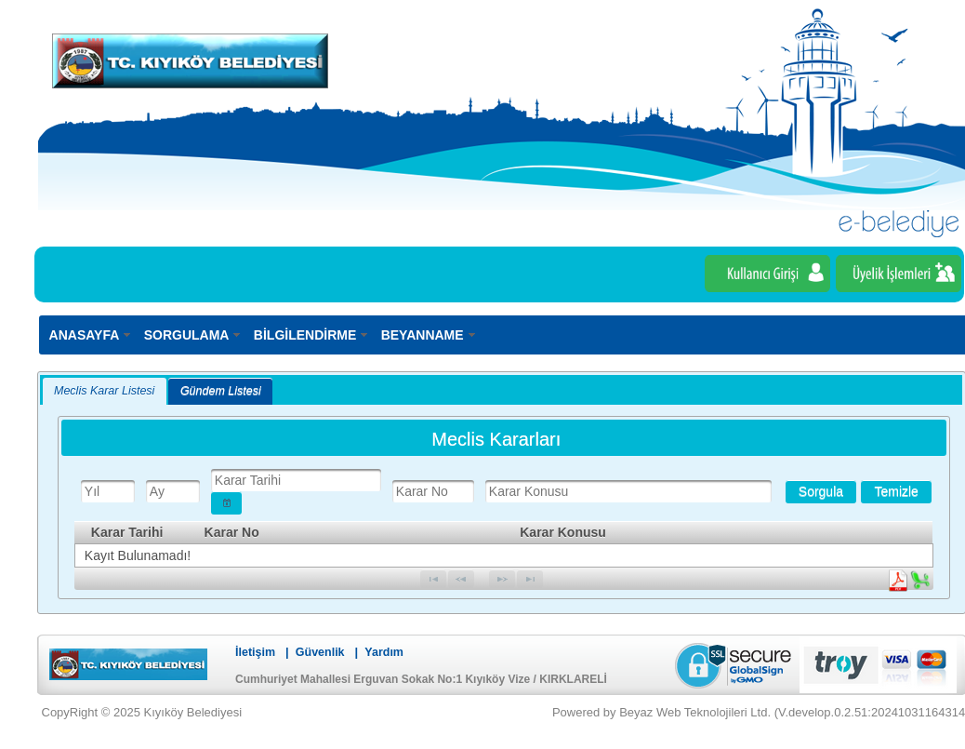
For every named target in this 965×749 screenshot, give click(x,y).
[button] (227, 502)
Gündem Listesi (220, 390)
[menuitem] (91, 334)
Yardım (383, 652)
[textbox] (108, 491)
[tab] (104, 391)
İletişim (255, 652)
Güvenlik (320, 652)
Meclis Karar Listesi (104, 390)
